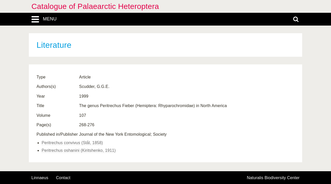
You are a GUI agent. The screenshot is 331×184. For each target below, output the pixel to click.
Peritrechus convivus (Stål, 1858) (72, 143)
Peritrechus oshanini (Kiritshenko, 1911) (79, 150)
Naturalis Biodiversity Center (273, 178)
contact (63, 178)
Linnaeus (39, 178)
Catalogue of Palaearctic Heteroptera (95, 6)
